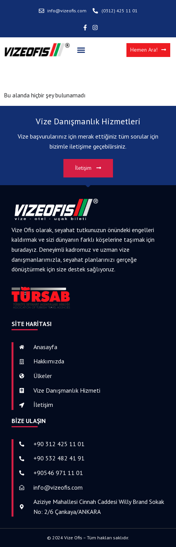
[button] (81, 49)
